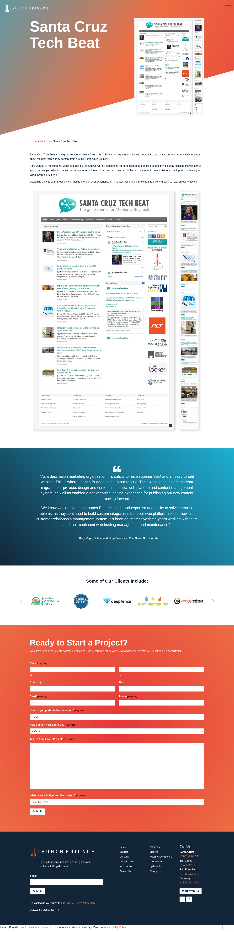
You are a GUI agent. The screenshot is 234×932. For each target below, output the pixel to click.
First (32, 675)
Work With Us (190, 891)
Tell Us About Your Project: (51, 739)
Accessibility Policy (115, 927)
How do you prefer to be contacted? (57, 710)
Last (121, 675)
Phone (128, 696)
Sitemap (90, 903)
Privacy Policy (73, 903)
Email (38, 696)
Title (121, 682)
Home (33, 141)
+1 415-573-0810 (189, 874)
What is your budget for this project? (57, 795)
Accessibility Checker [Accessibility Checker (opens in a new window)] (37, 927)
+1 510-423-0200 (189, 882)
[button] (21, 601)
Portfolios (44, 141)
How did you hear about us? (52, 725)
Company (36, 682)
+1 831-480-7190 (189, 856)
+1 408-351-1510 (189, 865)
